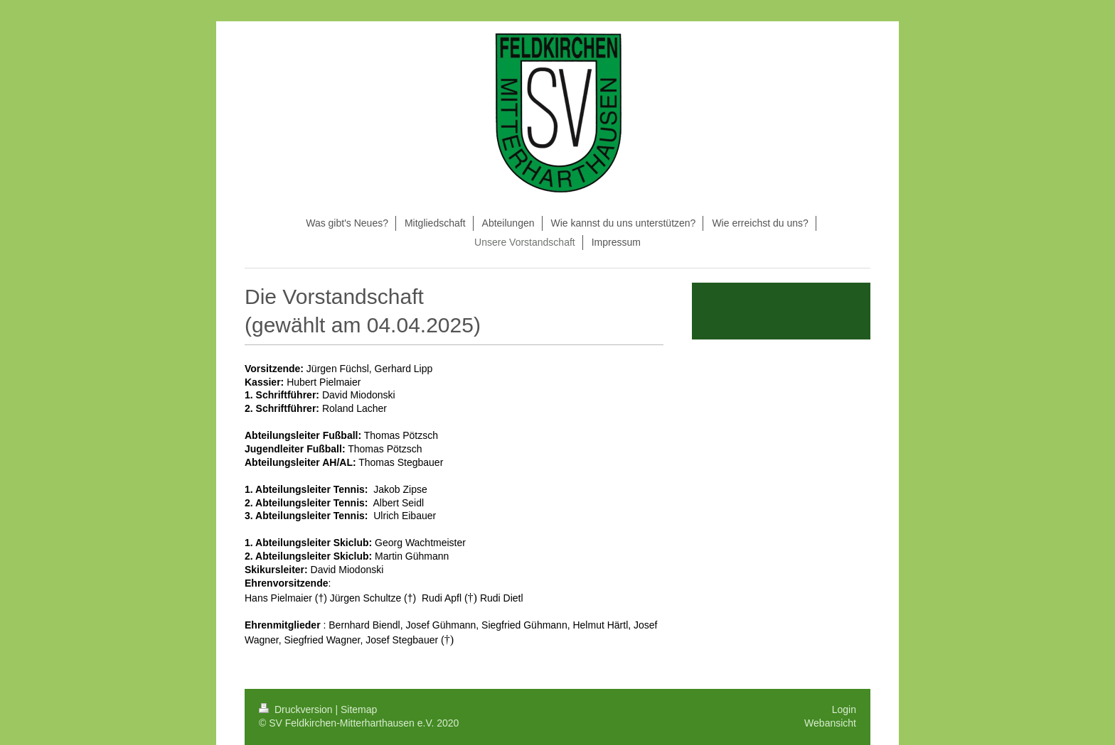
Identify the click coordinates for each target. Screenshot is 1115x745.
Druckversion (297, 709)
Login (844, 709)
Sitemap (359, 709)
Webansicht (830, 723)
